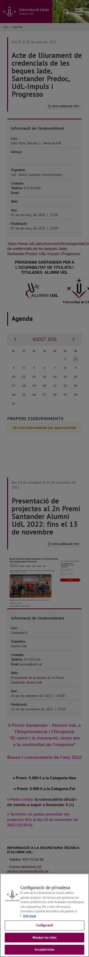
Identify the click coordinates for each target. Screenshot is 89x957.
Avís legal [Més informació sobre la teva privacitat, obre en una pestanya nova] (29, 921)
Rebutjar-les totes (44, 943)
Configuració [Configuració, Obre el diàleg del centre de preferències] (44, 930)
